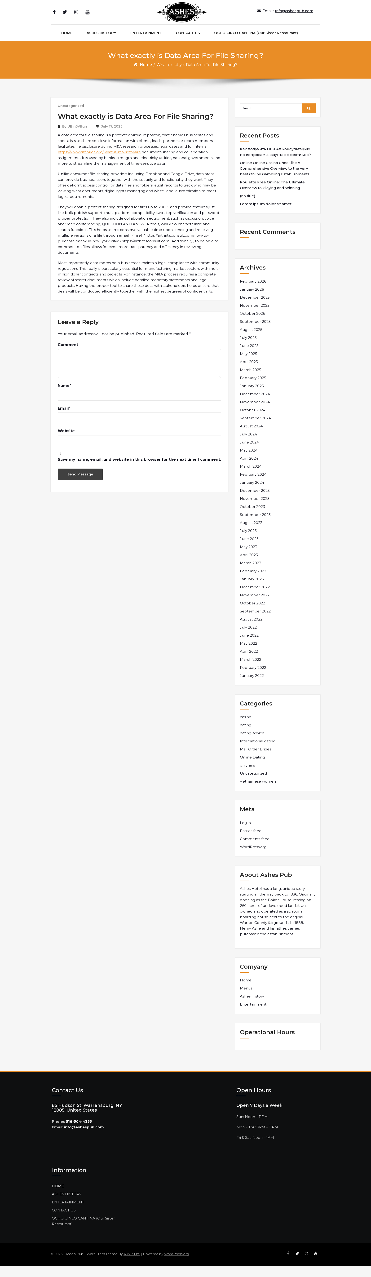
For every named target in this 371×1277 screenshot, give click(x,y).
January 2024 (252, 493)
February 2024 (253, 485)
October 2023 (252, 517)
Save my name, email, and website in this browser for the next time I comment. (139, 470)
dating (245, 736)
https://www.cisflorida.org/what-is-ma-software (99, 163)
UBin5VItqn (77, 137)
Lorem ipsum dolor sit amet (266, 215)
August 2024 (251, 437)
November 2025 (254, 316)
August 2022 (251, 630)
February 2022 (253, 678)
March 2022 (250, 670)
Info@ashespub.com (294, 16)
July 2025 (248, 348)
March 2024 (250, 477)
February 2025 (253, 388)
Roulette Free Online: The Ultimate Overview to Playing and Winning (272, 196)
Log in (245, 834)
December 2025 (255, 308)
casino (245, 728)
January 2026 (252, 300)
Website (66, 441)
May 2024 (248, 461)
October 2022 (252, 614)
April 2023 (249, 565)
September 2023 (255, 525)
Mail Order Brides (255, 760)
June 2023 (249, 549)
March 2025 (250, 380)
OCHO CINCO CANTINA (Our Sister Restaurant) (256, 43)
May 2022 (248, 654)
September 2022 (255, 622)
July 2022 (248, 638)
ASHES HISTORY (101, 43)
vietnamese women (258, 792)
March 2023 (250, 574)
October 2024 (252, 421)
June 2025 (249, 356)
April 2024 (249, 469)
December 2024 (255, 405)
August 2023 (251, 533)
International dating (257, 752)
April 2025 (249, 372)
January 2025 (252, 397)
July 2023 (248, 541)
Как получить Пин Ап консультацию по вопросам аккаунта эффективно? (275, 163)
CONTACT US (188, 43)
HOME (66, 43)
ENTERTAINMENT (146, 43)
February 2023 (253, 582)
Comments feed (254, 850)
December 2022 (255, 598)
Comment (68, 356)
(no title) (247, 206)
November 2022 (254, 606)
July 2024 (248, 445)
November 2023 (254, 509)
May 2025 (248, 364)
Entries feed (250, 842)
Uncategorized (71, 117)
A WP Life (132, 1265)
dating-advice (252, 744)
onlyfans (247, 776)
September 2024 (255, 429)
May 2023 (248, 557)
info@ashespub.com (84, 1138)
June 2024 (249, 453)
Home (146, 75)
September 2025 (255, 332)
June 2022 (249, 646)
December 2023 (255, 501)
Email (63, 419)
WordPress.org (253, 858)
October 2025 (252, 324)
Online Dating (252, 768)
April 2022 (249, 662)
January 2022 (252, 686)
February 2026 (253, 292)
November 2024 (255, 413)
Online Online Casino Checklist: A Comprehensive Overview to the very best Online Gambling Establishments (274, 179)
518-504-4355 (79, 1132)
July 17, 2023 (112, 137)
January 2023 (252, 590)
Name (64, 396)
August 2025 (251, 340)
